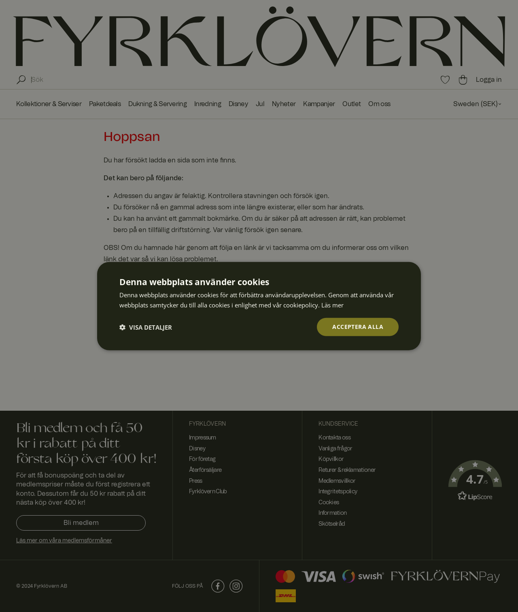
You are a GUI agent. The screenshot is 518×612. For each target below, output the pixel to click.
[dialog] (259, 306)
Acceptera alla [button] (357, 327)
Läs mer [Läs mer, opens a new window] (332, 305)
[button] (145, 327)
